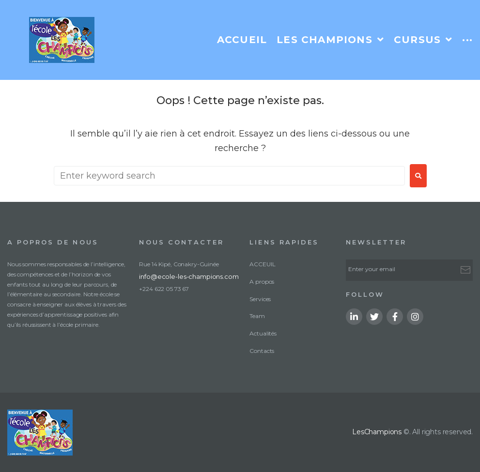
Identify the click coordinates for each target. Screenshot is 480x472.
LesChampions (377, 431)
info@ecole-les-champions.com (182, 275)
